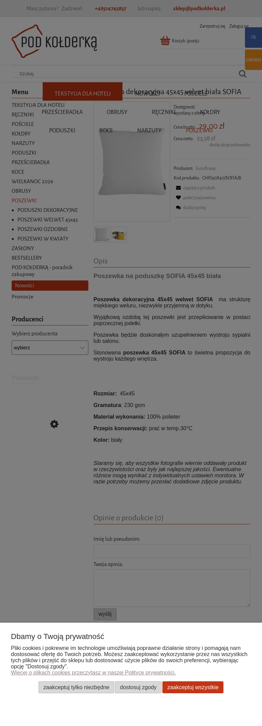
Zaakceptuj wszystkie (193, 687)
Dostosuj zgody (138, 687)
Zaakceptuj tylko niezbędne (76, 687)
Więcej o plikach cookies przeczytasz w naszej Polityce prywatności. (93, 673)
